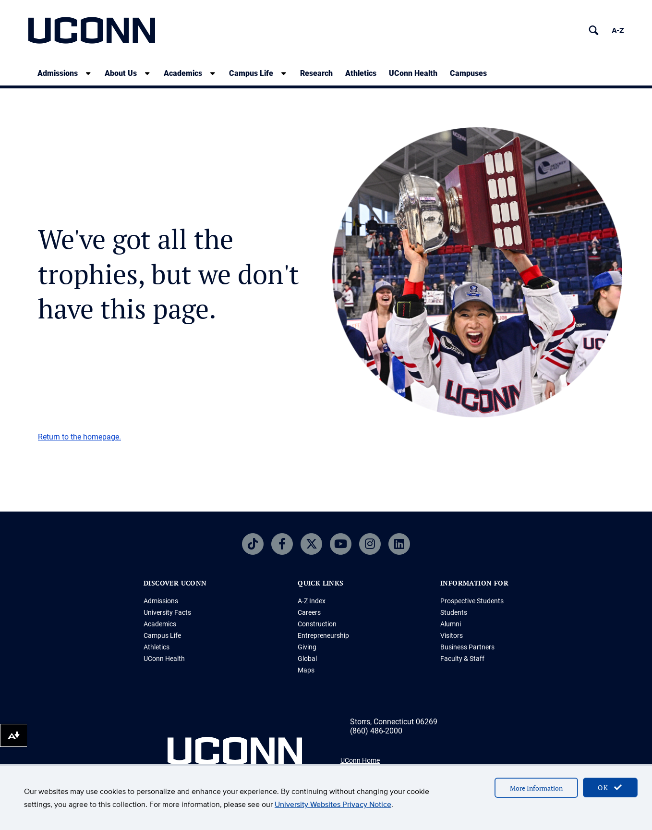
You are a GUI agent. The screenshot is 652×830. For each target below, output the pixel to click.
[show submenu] (88, 73)
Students (453, 612)
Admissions (161, 601)
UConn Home (360, 760)
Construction (317, 624)
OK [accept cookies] (610, 787)
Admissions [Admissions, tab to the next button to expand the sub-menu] (57, 73)
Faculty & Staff (462, 658)
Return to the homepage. (79, 436)
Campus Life (162, 635)
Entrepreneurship (323, 635)
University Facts (167, 612)
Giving (307, 647)
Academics (160, 624)
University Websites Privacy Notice (333, 804)
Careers (309, 612)
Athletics (360, 73)
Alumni (450, 624)
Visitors (451, 635)
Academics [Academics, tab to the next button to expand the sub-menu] (183, 73)
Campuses (468, 73)
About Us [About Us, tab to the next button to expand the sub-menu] (121, 73)
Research (316, 73)
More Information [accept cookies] (536, 788)
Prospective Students (472, 601)
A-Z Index (312, 601)
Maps (306, 670)
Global (307, 658)
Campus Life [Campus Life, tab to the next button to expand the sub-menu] (251, 73)
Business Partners (467, 647)
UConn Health (413, 73)
